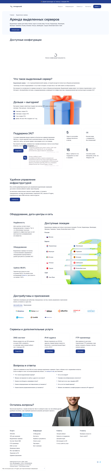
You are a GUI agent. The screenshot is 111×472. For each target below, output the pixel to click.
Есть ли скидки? (63, 374)
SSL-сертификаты (15, 450)
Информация (69, 7)
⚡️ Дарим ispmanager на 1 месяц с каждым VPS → (55, 1)
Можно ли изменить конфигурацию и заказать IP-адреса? (76, 387)
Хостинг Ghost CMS (15, 441)
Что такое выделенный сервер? (25, 374)
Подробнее (18, 153)
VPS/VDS (12, 433)
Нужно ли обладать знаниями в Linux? (26, 380)
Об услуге (80, 350)
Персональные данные (24, 466)
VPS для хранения (15, 436)
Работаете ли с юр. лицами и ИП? (68, 380)
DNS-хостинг (13, 446)
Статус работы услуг (63, 443)
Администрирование (16, 455)
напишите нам (50, 371)
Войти (97, 7)
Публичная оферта (14, 466)
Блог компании (37, 446)
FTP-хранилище (14, 443)
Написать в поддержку (63, 436)
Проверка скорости (85, 433)
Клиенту (79, 7)
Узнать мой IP (84, 436)
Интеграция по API (62, 441)
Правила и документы (39, 438)
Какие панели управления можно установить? (29, 387)
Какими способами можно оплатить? (69, 377)
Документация (61, 438)
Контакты (87, 7)
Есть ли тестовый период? (66, 384)
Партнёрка (36, 443)
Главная (12, 16)
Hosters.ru (24, 277)
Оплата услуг (37, 441)
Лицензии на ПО (14, 453)
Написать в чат (16, 414)
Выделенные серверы (16, 438)
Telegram (27, 414)
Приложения (28, 304)
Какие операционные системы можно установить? (30, 384)
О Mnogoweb (37, 433)
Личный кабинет (61, 433)
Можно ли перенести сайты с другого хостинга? (30, 377)
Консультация (15, 31)
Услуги (60, 7)
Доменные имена (15, 448)
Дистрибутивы (18, 304)
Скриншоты (15, 201)
